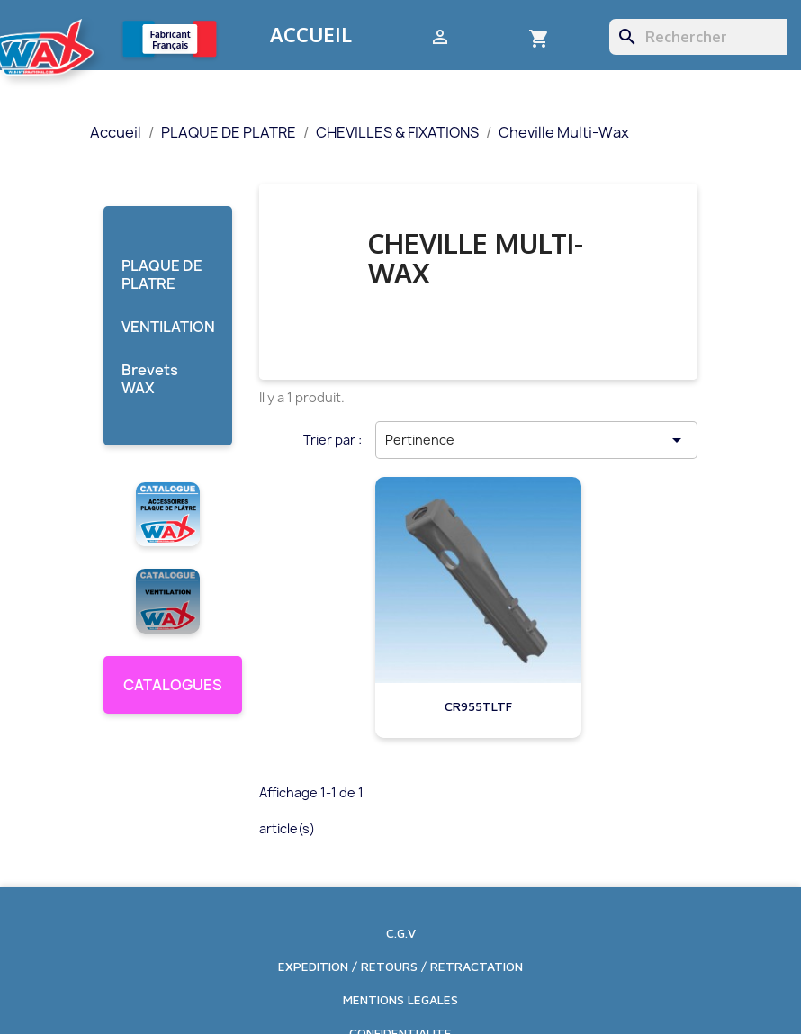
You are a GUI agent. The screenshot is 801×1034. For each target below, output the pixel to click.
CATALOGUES (172, 685)
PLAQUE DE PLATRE (162, 274)
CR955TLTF (478, 706)
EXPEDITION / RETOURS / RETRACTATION (400, 966)
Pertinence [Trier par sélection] (536, 440)
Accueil (311, 34)
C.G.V (401, 932)
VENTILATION (168, 327)
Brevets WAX (150, 379)
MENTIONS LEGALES (400, 999)
